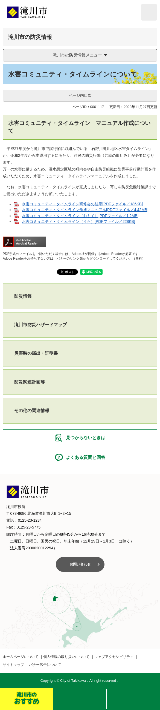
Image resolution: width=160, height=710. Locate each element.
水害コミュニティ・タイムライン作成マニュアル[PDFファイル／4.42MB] (85, 210)
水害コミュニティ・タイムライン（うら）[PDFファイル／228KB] (78, 221)
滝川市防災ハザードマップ (40, 324)
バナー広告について (45, 665)
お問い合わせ (80, 564)
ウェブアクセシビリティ (113, 657)
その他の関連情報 (31, 410)
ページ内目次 (80, 95)
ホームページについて (20, 657)
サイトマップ (13, 665)
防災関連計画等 (29, 382)
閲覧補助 (149, 12)
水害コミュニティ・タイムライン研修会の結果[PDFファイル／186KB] (82, 204)
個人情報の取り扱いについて (66, 657)
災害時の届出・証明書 (36, 353)
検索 (80, 699)
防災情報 (23, 296)
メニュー (133, 699)
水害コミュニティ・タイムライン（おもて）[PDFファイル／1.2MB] (80, 216)
